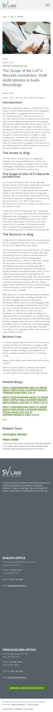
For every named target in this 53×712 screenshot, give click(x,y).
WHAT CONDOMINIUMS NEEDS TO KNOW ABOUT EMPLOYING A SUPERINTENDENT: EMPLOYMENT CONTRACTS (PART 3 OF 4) (25, 400)
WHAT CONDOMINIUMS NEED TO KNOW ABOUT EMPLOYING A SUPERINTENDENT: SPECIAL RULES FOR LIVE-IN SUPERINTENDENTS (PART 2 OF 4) (25, 411)
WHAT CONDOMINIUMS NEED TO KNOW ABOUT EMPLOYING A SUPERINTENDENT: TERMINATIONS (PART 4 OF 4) (25, 390)
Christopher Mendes (15, 434)
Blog (12, 16)
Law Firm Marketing (18, 704)
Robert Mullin (11, 439)
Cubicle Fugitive (33, 704)
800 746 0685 (17, 579)
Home (5, 16)
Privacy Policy (8, 709)
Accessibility (28, 709)
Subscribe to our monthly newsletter (26, 688)
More (5, 419)
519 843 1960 (15, 662)
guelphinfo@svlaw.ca (17, 585)
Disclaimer (19, 709)
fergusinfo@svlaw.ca (17, 677)
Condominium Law (19, 65)
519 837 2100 (15, 570)
